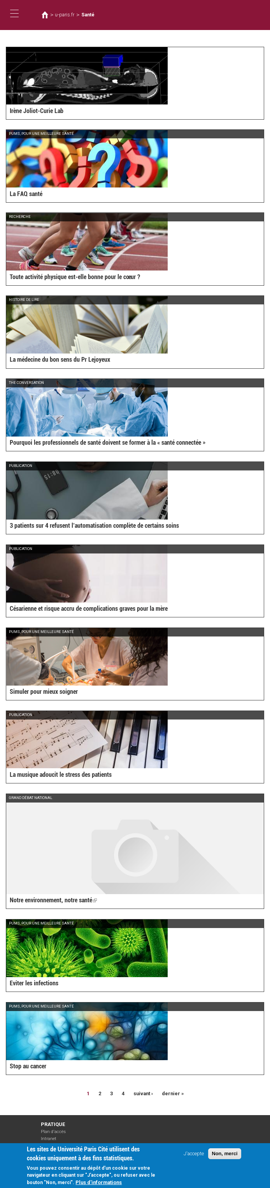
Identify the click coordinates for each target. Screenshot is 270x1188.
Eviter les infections (34, 983)
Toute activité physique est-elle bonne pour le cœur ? (75, 277)
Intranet (48, 1138)
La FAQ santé (26, 194)
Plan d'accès (53, 1131)
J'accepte (194, 1155)
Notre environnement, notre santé (53, 900)
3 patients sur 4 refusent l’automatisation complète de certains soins (94, 525)
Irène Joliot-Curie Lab (36, 111)
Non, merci (224, 1155)
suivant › (143, 1093)
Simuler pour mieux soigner (44, 691)
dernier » (173, 1093)
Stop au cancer (28, 1066)
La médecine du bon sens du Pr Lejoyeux (60, 359)
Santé (88, 15)
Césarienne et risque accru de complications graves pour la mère (89, 608)
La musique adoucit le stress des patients (61, 774)
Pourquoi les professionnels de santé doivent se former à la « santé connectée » (107, 442)
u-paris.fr (64, 15)
